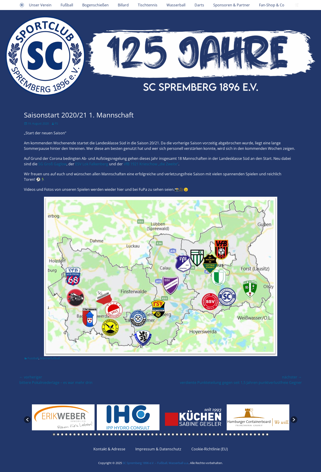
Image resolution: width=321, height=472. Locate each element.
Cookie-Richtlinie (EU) (209, 449)
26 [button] (156, 434)
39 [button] (209, 434)
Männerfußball (50, 358)
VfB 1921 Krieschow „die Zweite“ (151, 163)
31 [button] (177, 434)
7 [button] (78, 434)
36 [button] (197, 434)
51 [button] (259, 434)
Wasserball (176, 5)
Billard (123, 5)
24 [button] (148, 434)
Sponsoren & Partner (231, 5)
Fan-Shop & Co (271, 5)
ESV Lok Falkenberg (91, 163)
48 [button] (246, 434)
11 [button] (95, 434)
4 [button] (66, 434)
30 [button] (173, 434)
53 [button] (267, 434)
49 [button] (250, 434)
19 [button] (127, 434)
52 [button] (263, 434)
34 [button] (189, 434)
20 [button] (132, 434)
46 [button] (238, 434)
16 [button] (115, 434)
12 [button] (99, 434)
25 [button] (152, 434)
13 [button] (103, 434)
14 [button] (107, 434)
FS (56, 123)
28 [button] (164, 434)
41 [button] (218, 434)
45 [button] (234, 434)
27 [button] (160, 434)
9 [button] (86, 434)
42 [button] (222, 434)
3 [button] (62, 434)
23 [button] (144, 434)
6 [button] (74, 434)
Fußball (67, 5)
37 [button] (201, 434)
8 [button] (82, 434)
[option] (63, 417)
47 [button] (242, 434)
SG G (52, 163)
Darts (199, 5)
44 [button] (230, 434)
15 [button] (111, 434)
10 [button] (91, 434)
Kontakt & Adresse (109, 449)
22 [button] (140, 434)
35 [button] (193, 434)
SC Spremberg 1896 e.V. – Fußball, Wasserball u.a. (156, 463)
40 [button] (214, 434)
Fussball (33, 358)
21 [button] (136, 434)
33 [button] (185, 434)
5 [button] (70, 434)
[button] (27, 419)
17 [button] (119, 434)
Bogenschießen (95, 5)
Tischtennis (147, 5)
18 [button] (123, 434)
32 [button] (181, 434)
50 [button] (255, 434)
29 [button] (168, 434)
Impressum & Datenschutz (158, 449)
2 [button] (58, 434)
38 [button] (205, 434)
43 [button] (226, 434)
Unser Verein (40, 5)
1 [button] (54, 434)
